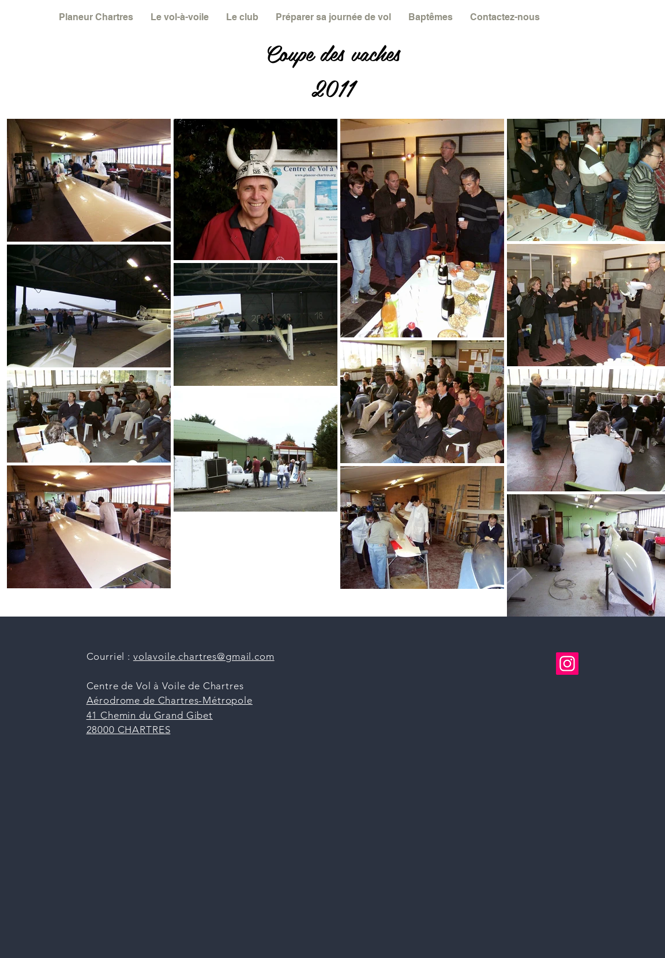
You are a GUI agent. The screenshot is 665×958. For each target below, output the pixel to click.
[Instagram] (567, 663)
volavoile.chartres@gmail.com (204, 656)
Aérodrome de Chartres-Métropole (170, 700)
